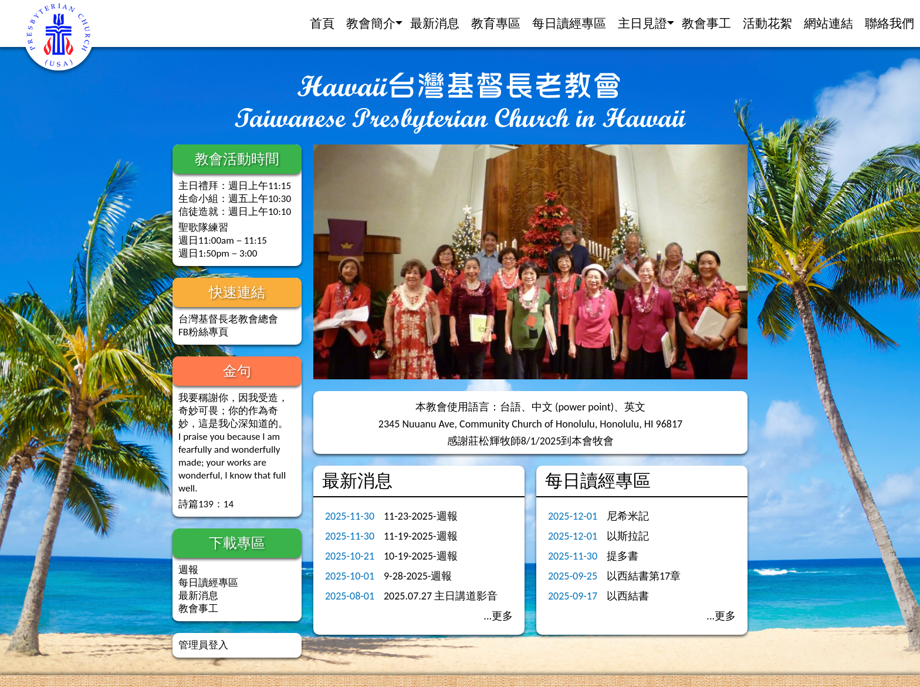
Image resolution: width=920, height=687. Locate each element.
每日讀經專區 (569, 23)
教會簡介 (370, 23)
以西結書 (628, 596)
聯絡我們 (889, 23)
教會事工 (706, 23)
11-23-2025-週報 (421, 516)
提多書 (622, 556)
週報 (188, 570)
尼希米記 (628, 516)
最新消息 (434, 23)
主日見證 (642, 23)
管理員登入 (203, 645)
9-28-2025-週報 (418, 576)
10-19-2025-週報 (421, 556)
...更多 (498, 615)
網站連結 (828, 23)
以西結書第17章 (644, 576)
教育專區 (495, 23)
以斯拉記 (628, 536)
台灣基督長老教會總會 (228, 319)
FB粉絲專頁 (203, 332)
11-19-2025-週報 (421, 536)
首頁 (322, 23)
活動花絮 (767, 23)
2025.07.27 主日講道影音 (441, 596)
